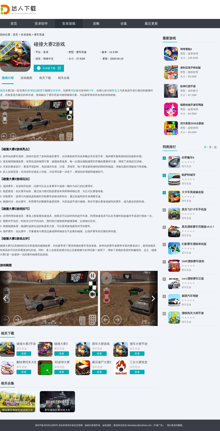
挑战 (34, 90)
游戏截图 (26, 77)
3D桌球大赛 (62, 362)
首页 (13, 23)
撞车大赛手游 (138, 343)
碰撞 (2, 90)
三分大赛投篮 (138, 362)
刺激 (27, 90)
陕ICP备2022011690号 (46, 425)
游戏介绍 (8, 77)
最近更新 (151, 23)
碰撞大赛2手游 (26, 343)
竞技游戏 (55, 90)
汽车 (91, 90)
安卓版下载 (49, 68)
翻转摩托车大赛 (26, 362)
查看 (23, 353)
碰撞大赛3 (61, 343)
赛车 (42, 90)
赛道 (114, 90)
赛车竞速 (39, 34)
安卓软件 (41, 23)
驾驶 (73, 90)
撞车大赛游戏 (101, 343)
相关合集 (64, 77)
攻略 (96, 23)
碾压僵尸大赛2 (101, 362)
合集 (123, 23)
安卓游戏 (68, 23)
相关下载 (45, 77)
